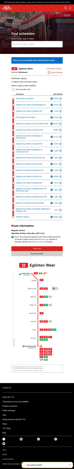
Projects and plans (9, 406)
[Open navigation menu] (70, 8)
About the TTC (8, 397)
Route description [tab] (37, 254)
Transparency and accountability (15, 402)
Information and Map (54, 69)
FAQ (4, 433)
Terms (4, 450)
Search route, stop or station (22, 39)
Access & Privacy (7, 459)
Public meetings (8, 411)
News (4, 424)
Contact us (6, 388)
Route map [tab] (37, 248)
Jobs (4, 415)
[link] (37, 60)
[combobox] (37, 44)
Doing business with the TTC (14, 419)
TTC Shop (6, 428)
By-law (4, 454)
